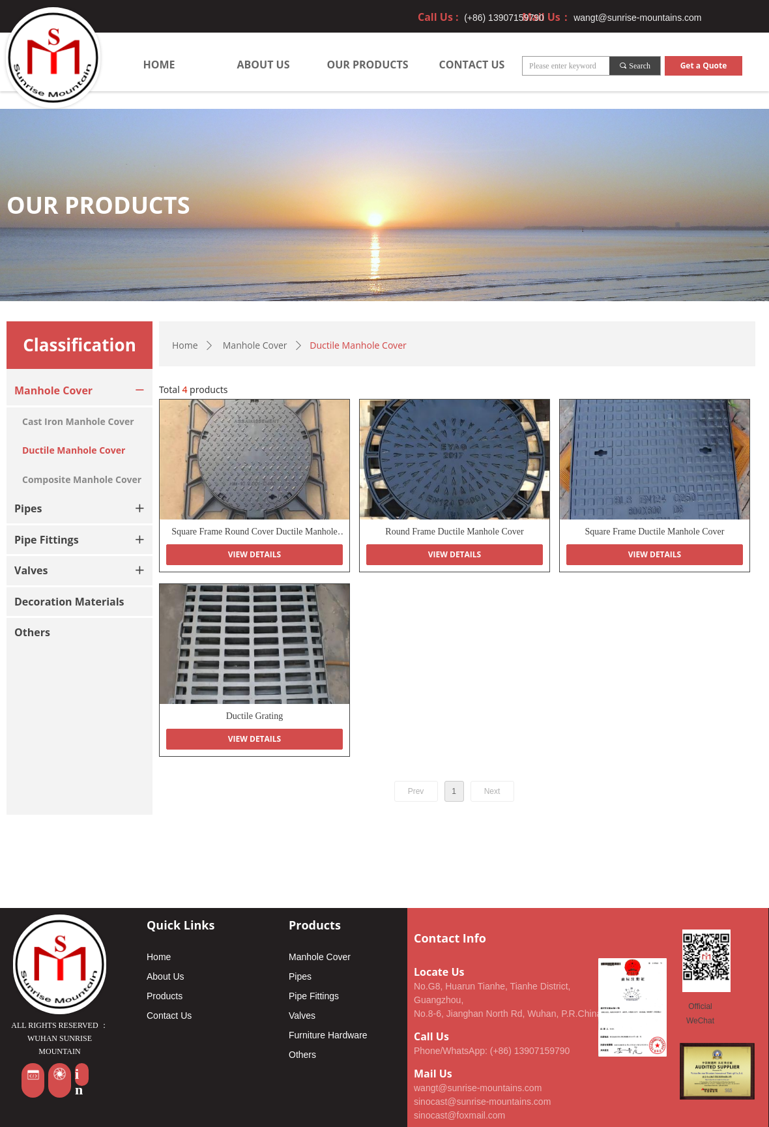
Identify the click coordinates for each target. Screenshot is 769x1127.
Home (185, 345)
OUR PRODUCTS (367, 64)
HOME (159, 64)
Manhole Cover (255, 345)
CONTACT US (472, 64)
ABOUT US (263, 64)
